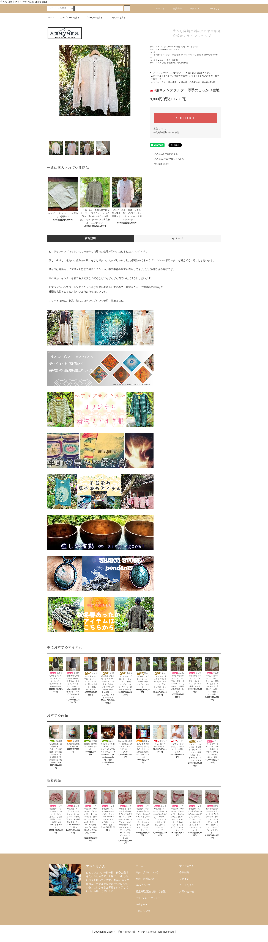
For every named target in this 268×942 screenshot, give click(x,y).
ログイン (192, 8)
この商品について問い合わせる (167, 159)
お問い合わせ (186, 891)
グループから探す (92, 17)
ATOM (146, 910)
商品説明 (90, 238)
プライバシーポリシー (148, 897)
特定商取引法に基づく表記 (166, 132)
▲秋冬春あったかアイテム (168, 49)
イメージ (177, 238)
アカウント (157, 8)
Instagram (141, 904)
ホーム (51, 17)
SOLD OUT (185, 118)
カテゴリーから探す (68, 17)
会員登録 (175, 8)
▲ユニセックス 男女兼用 (168, 60)
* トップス (193, 47)
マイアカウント (188, 866)
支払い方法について (147, 872)
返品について (160, 128)
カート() (212, 8)
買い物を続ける (159, 164)
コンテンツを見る (115, 17)
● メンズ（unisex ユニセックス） (172, 47)
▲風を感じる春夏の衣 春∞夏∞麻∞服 (173, 63)
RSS (138, 910)
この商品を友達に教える (164, 154)
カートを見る (186, 885)
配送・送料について (147, 878)
